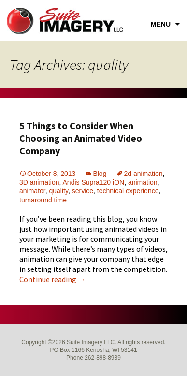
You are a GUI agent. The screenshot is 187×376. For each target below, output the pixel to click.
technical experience (128, 191)
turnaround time (43, 200)
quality (58, 191)
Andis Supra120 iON (94, 182)
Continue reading (52, 279)
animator (32, 191)
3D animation (39, 182)
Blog (99, 173)
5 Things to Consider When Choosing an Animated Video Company (80, 138)
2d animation (143, 173)
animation (143, 182)
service (82, 191)
